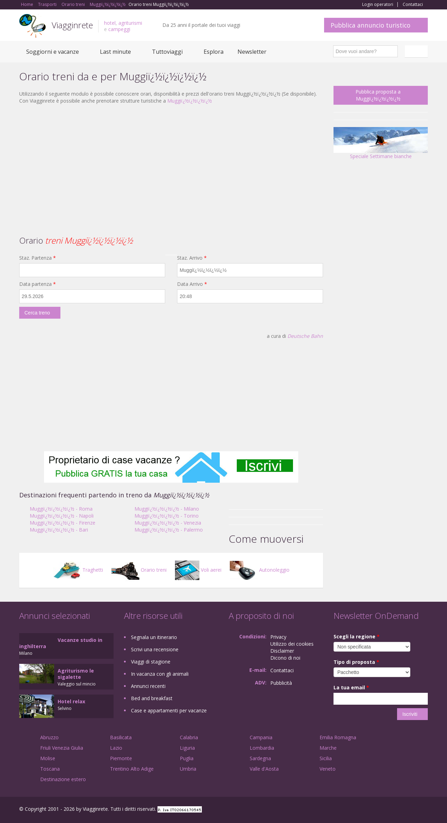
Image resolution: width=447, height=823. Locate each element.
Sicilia (326, 758)
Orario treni (139, 569)
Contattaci (413, 4)
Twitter (407, 810)
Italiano (417, 51)
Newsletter (251, 51)
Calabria (189, 737)
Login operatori (377, 4)
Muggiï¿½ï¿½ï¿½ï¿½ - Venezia (167, 522)
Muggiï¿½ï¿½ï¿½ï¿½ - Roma (61, 508)
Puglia (186, 758)
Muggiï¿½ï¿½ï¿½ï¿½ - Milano (166, 508)
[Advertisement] (171, 160)
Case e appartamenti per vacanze (169, 710)
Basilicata (121, 737)
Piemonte (121, 758)
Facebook (375, 810)
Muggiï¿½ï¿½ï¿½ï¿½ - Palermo (168, 529)
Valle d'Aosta (264, 768)
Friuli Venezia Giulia (61, 747)
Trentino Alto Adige (132, 768)
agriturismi (130, 23)
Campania (261, 737)
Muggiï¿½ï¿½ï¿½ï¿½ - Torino (166, 515)
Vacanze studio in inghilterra (60, 643)
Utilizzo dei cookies (292, 643)
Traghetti (78, 569)
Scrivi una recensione (154, 649)
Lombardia (262, 747)
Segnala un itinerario (154, 637)
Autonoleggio (260, 569)
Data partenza (37, 284)
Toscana (50, 768)
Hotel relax (71, 701)
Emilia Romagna (338, 737)
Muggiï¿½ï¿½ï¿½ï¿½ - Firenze (62, 522)
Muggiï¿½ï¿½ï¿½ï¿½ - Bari (59, 529)
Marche (328, 747)
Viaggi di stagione (150, 661)
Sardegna (260, 758)
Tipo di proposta (356, 662)
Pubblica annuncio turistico (370, 25)
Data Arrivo (192, 284)
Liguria (187, 747)
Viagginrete (72, 25)
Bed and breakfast (152, 698)
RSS (424, 810)
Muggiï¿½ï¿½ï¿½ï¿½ (189, 100)
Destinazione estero (63, 779)
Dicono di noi (285, 657)
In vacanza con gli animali (160, 673)
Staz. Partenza (37, 257)
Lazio (116, 747)
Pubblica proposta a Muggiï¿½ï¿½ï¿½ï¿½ (378, 95)
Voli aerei (198, 569)
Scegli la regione (357, 636)
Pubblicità (281, 683)
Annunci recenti (148, 686)
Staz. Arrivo (192, 257)
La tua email (351, 687)
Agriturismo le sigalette (76, 673)
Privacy (278, 636)
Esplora (214, 51)
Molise (47, 758)
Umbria (188, 768)
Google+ (390, 810)
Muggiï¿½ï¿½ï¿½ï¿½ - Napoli (62, 515)
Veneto (328, 768)
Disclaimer (282, 650)
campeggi (119, 29)
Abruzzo (49, 737)
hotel (110, 23)
